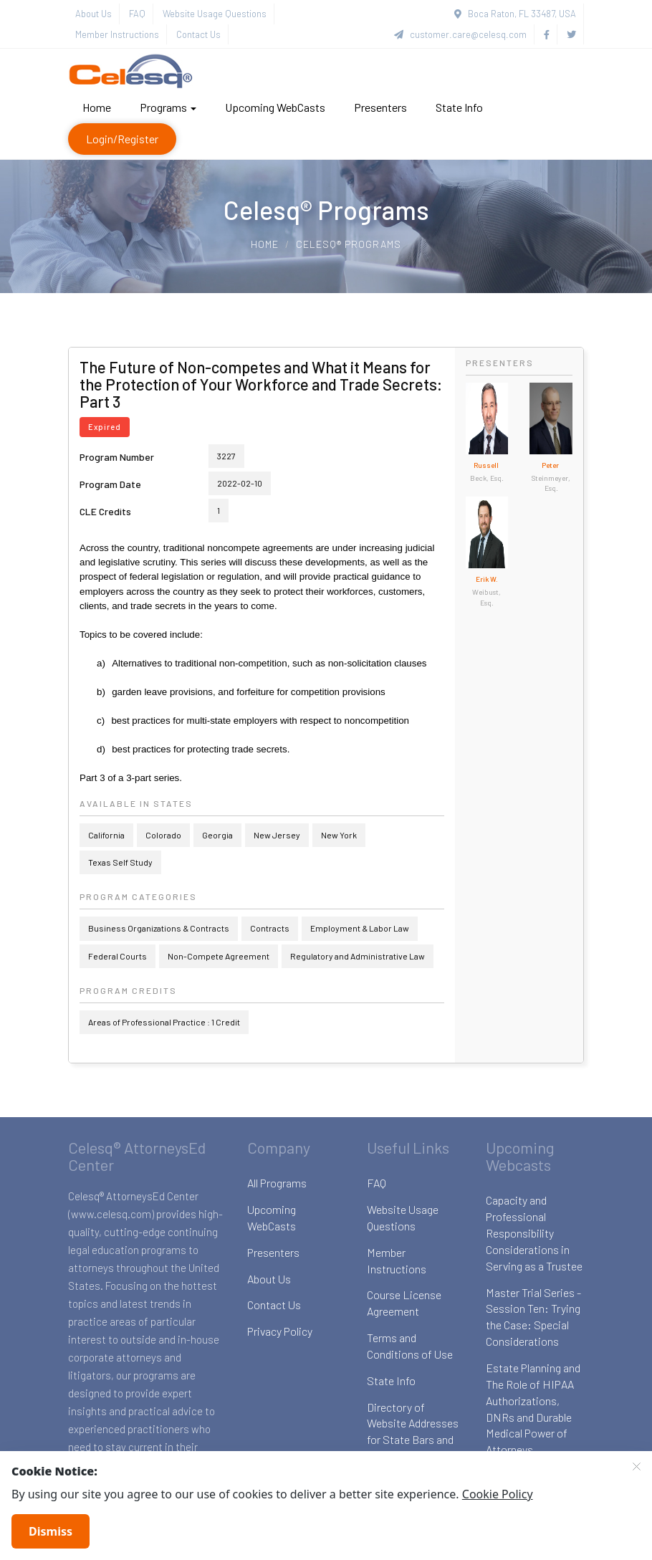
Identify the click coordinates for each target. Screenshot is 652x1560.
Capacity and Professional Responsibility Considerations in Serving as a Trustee (534, 1232)
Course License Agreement (404, 1303)
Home (96, 107)
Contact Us (198, 34)
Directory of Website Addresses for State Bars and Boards (413, 1431)
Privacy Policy (279, 1331)
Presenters (380, 107)
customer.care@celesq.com (460, 34)
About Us (93, 13)
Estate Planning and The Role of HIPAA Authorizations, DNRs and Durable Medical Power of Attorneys (533, 1408)
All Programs (277, 1183)
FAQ (137, 13)
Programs (168, 107)
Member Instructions (117, 34)
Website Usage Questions (215, 13)
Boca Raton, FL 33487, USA (515, 13)
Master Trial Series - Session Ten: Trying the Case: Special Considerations (533, 1317)
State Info (459, 107)
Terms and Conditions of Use (410, 1346)
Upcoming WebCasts (275, 107)
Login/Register (122, 138)
